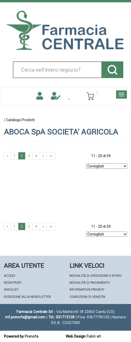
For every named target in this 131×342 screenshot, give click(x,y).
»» (51, 156)
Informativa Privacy (86, 289)
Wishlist (11, 289)
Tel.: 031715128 (61, 317)
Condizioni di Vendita (87, 297)
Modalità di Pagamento (89, 282)
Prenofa (31, 336)
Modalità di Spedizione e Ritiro (95, 276)
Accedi (9, 276)
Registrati (12, 282)
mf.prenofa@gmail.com (25, 317)
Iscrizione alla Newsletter (27, 297)
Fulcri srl (93, 336)
